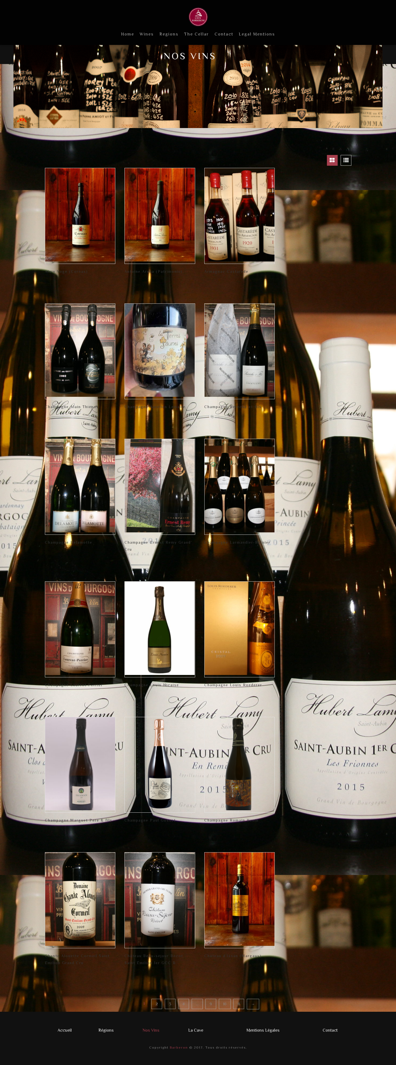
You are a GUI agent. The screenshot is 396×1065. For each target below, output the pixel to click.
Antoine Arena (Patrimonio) (153, 271)
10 (224, 1004)
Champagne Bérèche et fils (233, 407)
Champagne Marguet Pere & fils (78, 820)
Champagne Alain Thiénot (71, 407)
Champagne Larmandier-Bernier (237, 542)
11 (239, 1004)
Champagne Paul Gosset (150, 820)
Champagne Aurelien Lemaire (154, 407)
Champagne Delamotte (68, 542)
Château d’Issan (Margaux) (233, 956)
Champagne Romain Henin (231, 820)
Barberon (178, 1047)
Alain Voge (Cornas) (66, 271)
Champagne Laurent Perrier (74, 685)
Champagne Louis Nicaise (151, 685)
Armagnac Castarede (226, 271)
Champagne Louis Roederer (233, 685)
